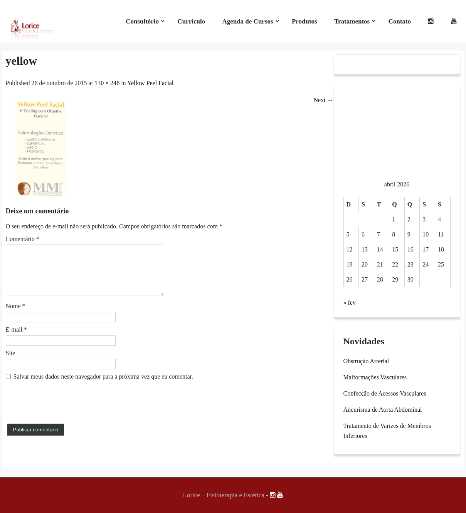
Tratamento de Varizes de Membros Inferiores (387, 430)
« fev (349, 302)
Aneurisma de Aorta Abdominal (382, 409)
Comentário (23, 239)
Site (10, 362)
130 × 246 (106, 83)
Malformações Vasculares (375, 377)
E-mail (16, 338)
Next (323, 100)
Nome (15, 315)
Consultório (142, 21)
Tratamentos (352, 21)
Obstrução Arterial (366, 361)
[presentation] (64, 418)
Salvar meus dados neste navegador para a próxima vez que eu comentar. (103, 385)
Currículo (191, 21)
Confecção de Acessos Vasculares (384, 393)
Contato (399, 21)
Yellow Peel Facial (150, 83)
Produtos (304, 21)
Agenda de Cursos (247, 21)
